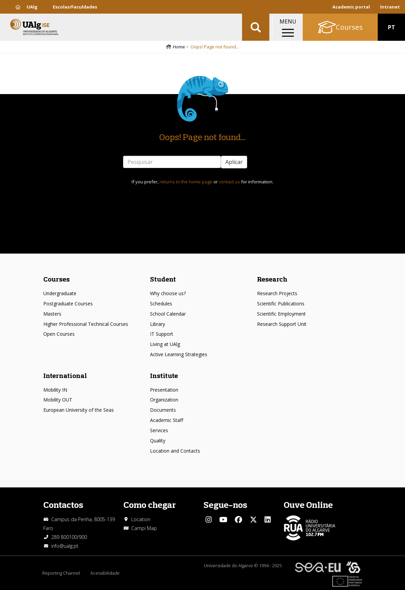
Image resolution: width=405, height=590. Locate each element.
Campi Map (144, 528)
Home (179, 47)
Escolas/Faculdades (75, 7)
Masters (52, 314)
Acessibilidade (105, 573)
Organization (164, 399)
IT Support (161, 334)
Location (140, 519)
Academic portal (351, 7)
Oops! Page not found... (202, 136)
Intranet (390, 7)
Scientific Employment (281, 314)
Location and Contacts (175, 451)
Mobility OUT (57, 399)
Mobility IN (55, 390)
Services (159, 430)
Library (157, 324)
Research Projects (277, 293)
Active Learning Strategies (178, 354)
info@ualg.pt (64, 546)
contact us (229, 182)
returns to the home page (186, 182)
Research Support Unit (281, 324)
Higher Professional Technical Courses (85, 324)
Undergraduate (59, 293)
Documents (163, 410)
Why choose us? (168, 293)
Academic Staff (166, 420)
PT (391, 27)
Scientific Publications (280, 303)
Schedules (161, 303)
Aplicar (234, 162)
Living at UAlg (165, 344)
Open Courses (59, 334)
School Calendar (168, 314)
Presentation (164, 390)
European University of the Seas (78, 410)
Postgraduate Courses (68, 303)
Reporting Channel (61, 573)
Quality (157, 440)
